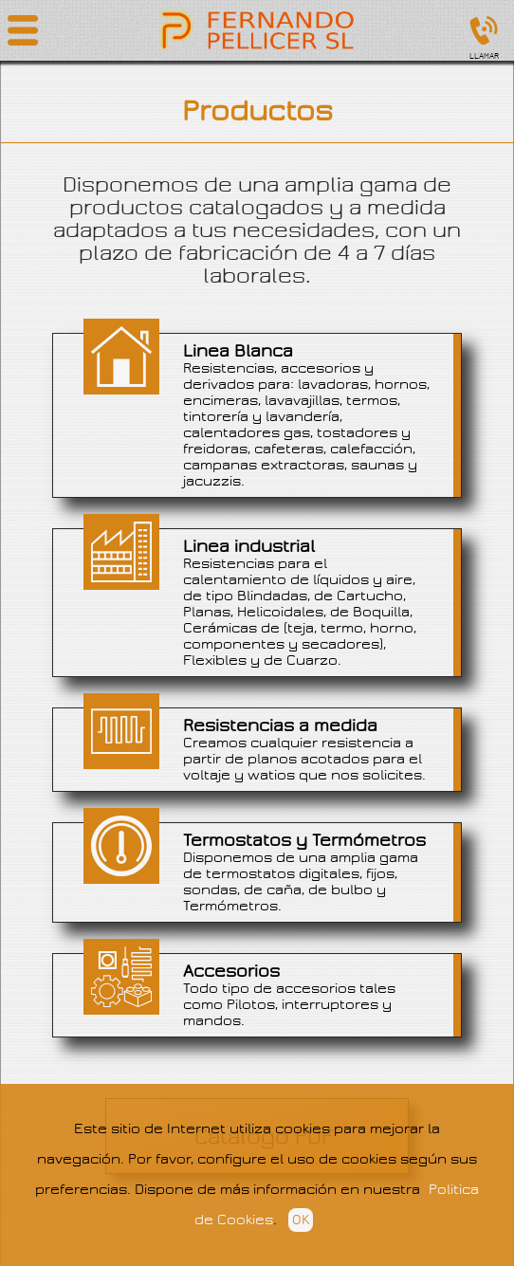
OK (300, 1220)
